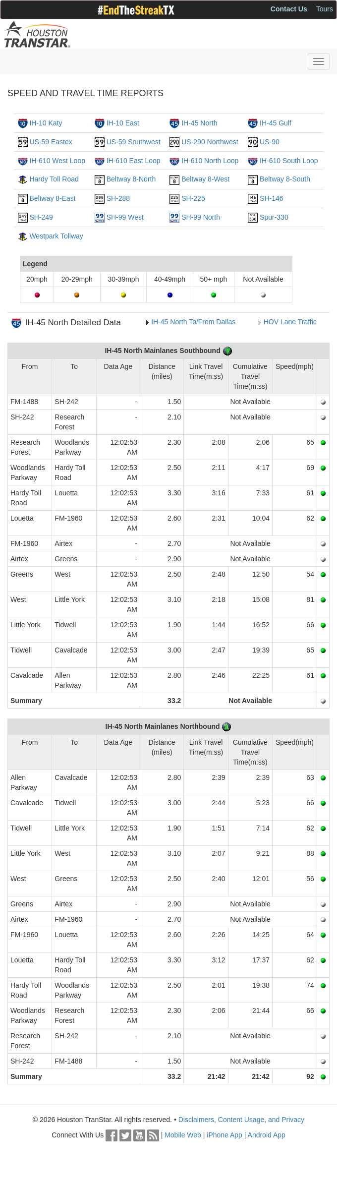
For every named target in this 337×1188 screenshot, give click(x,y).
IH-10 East (123, 123)
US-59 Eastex (50, 142)
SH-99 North (200, 217)
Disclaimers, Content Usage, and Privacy (241, 1120)
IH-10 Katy (45, 123)
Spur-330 (274, 217)
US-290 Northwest (209, 142)
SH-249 (41, 217)
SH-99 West (125, 217)
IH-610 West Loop (57, 161)
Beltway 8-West (205, 179)
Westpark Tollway (56, 236)
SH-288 (118, 198)
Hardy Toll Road (53, 179)
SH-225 (193, 198)
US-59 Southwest (134, 142)
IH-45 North (199, 123)
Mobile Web (183, 1135)
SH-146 (271, 198)
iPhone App (224, 1135)
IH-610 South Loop (289, 161)
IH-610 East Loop (134, 161)
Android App (266, 1135)
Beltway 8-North (131, 179)
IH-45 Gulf (275, 123)
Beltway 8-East (52, 198)
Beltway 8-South (285, 179)
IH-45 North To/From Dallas (193, 322)
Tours (324, 9)
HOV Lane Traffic (290, 322)
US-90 (270, 142)
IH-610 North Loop (209, 161)
